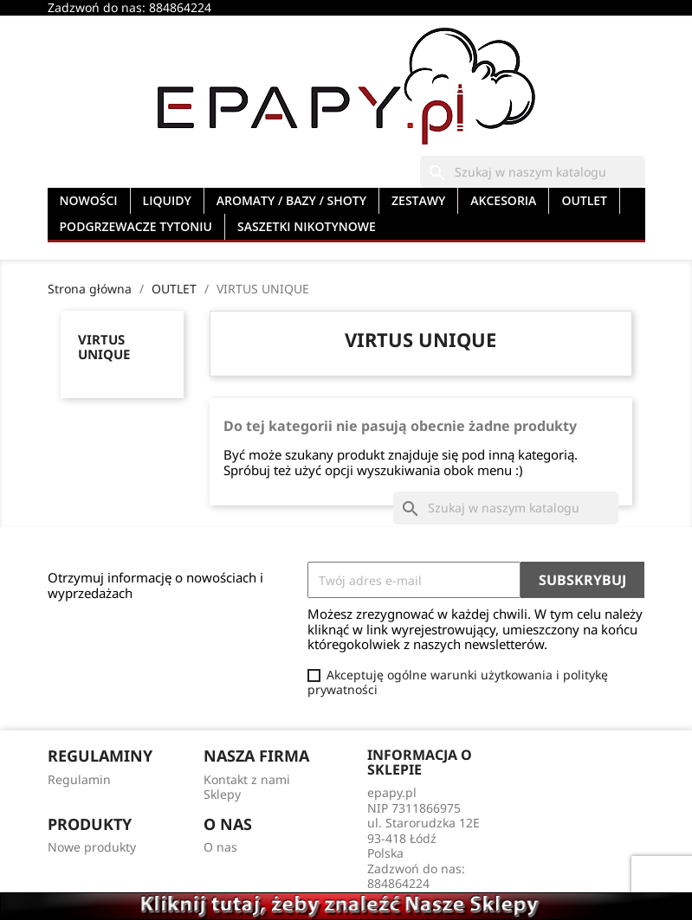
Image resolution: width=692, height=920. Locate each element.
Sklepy (222, 794)
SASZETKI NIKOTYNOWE (306, 226)
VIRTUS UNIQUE (104, 347)
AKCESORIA (503, 200)
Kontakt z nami (247, 779)
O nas (220, 847)
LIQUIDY (167, 200)
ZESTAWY (418, 200)
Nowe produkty (92, 847)
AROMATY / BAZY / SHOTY (291, 200)
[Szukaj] (532, 172)
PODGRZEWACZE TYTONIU (136, 226)
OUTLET (584, 200)
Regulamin (79, 779)
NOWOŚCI (89, 200)
